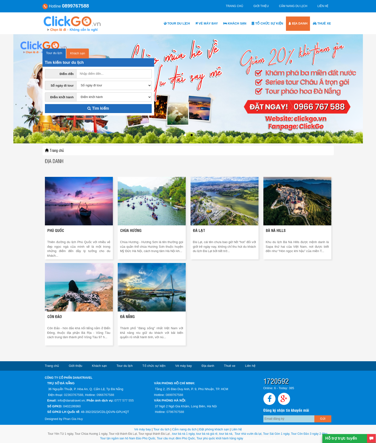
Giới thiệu (261, 6)
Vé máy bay (206, 23)
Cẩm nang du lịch (293, 6)
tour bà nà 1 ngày (183, 433)
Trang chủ (234, 6)
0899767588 (174, 395)
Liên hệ (323, 6)
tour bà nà (225, 433)
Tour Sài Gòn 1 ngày (276, 433)
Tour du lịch (177, 23)
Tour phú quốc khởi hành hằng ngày (220, 438)
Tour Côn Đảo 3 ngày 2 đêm (309, 433)
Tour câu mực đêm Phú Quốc (175, 438)
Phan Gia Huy (73, 419)
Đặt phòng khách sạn (214, 429)
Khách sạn (234, 23)
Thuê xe (322, 23)
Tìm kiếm (98, 108)
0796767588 (175, 412)
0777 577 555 (124, 400)
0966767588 (105, 395)
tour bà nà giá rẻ (206, 433)
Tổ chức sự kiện (267, 23)
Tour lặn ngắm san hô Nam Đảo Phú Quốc (127, 438)
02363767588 (73, 395)
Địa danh (297, 23)
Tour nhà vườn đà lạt (247, 433)
